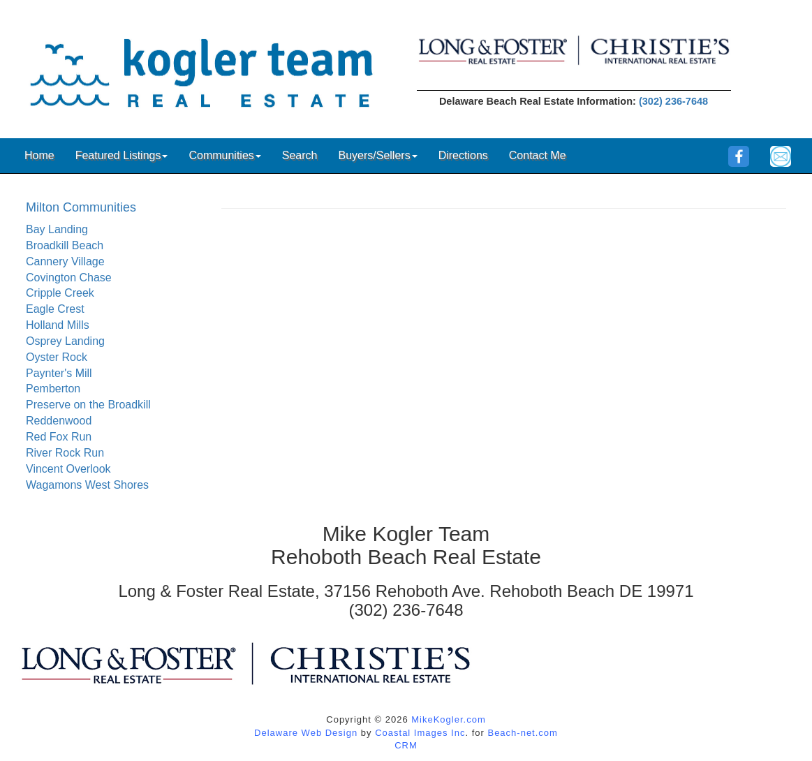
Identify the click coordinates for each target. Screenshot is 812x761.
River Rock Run (65, 453)
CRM (406, 745)
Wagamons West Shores (87, 485)
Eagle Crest (55, 309)
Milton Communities (81, 207)
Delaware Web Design (305, 732)
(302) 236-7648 (673, 101)
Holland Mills (57, 325)
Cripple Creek (60, 293)
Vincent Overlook (68, 469)
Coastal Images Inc (420, 732)
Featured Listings (121, 155)
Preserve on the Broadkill (88, 405)
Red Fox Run (58, 437)
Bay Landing (57, 229)
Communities (224, 155)
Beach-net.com (522, 732)
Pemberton (53, 388)
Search (300, 155)
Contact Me (537, 155)
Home (39, 155)
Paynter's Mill (59, 373)
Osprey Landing (65, 341)
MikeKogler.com (448, 719)
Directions (463, 155)
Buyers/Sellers (377, 155)
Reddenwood (58, 421)
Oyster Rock (56, 357)
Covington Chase (69, 277)
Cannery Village (65, 261)
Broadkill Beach (64, 245)
